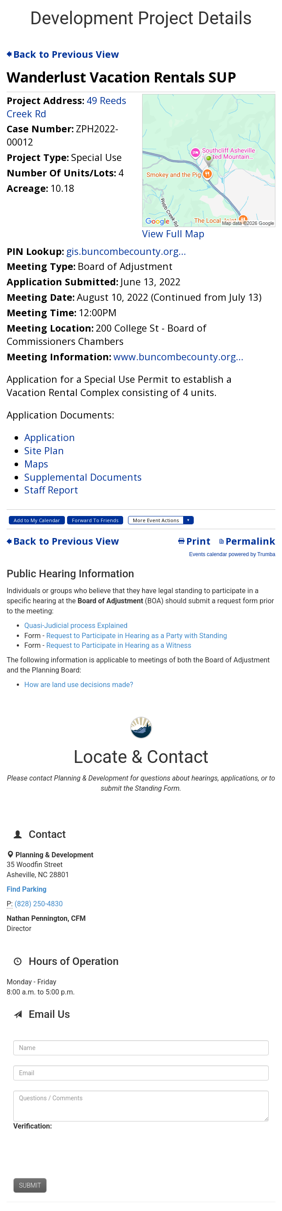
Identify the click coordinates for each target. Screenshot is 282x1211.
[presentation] (80, 1150)
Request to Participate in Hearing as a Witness (119, 645)
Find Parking (27, 889)
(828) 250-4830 (39, 904)
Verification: (32, 1126)
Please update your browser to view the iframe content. (141, 301)
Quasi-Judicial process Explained (76, 625)
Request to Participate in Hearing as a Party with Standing (136, 636)
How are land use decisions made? (78, 684)
